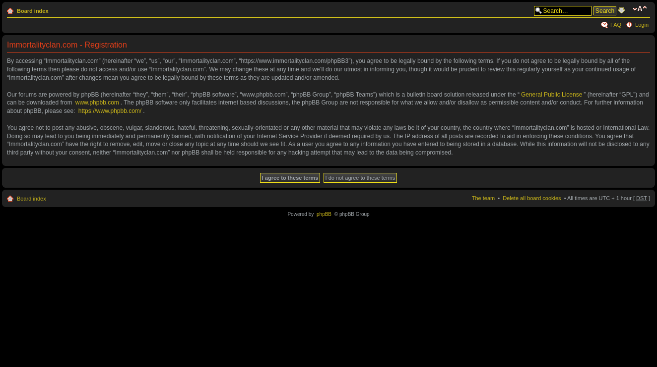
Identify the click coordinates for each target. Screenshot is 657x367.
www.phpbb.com (97, 102)
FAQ (615, 25)
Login (642, 25)
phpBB (324, 214)
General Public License (551, 94)
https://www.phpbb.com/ (109, 110)
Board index (33, 11)
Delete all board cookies (532, 198)
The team (483, 198)
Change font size (641, 8)
